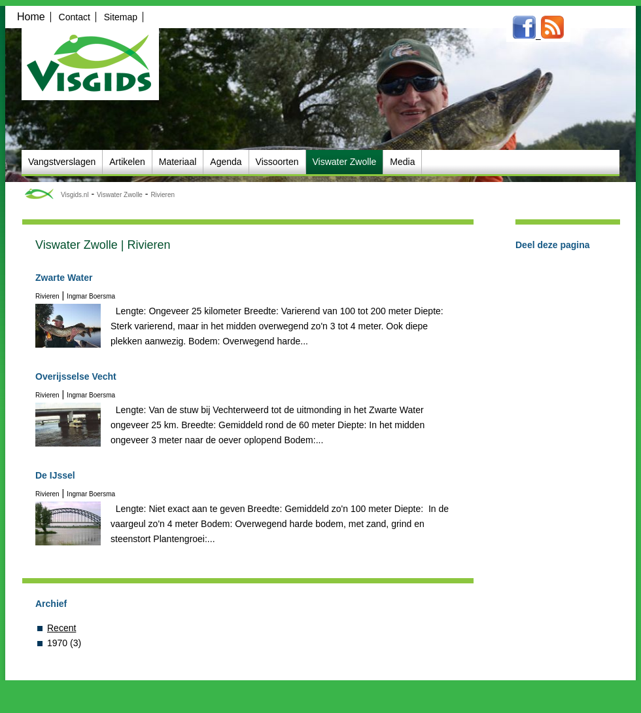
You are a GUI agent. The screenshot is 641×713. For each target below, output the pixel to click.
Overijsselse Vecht (75, 376)
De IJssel (55, 475)
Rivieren (162, 194)
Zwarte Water (63, 277)
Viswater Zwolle (120, 194)
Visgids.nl (75, 194)
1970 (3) (64, 643)
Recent (61, 628)
